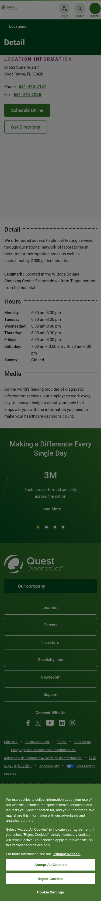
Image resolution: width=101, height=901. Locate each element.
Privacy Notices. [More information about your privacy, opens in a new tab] (66, 854)
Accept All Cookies (50, 865)
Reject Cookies (50, 879)
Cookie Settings (50, 892)
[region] (50, 842)
